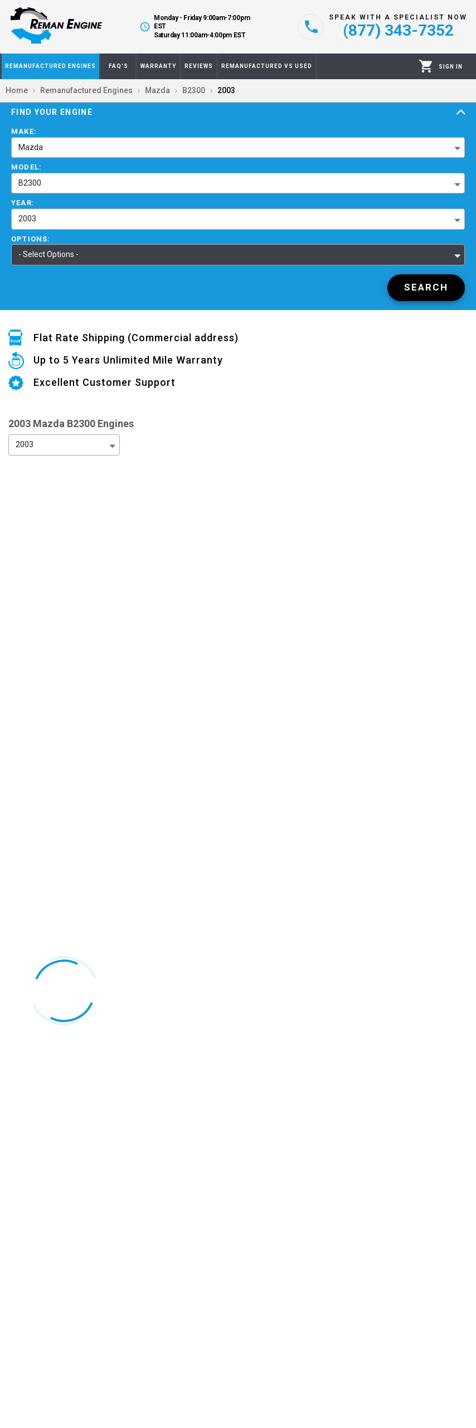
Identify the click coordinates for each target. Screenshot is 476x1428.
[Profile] (451, 66)
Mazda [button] (30, 147)
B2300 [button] (29, 182)
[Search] (426, 287)
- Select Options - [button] (48, 254)
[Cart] (426, 66)
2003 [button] (27, 218)
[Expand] (461, 112)
